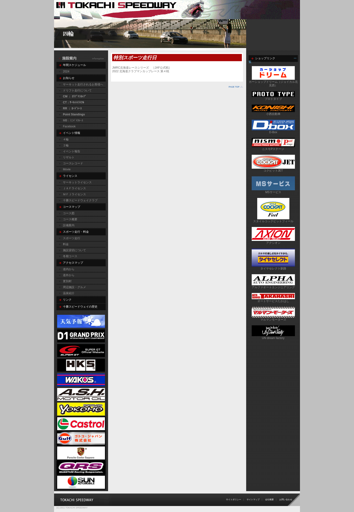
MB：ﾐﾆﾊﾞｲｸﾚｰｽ (73, 120)
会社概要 (269, 499)
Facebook (69, 126)
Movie (67, 169)
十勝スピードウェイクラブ (80, 200)
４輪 (66, 139)
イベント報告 (71, 151)
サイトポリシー (233, 499)
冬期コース (70, 256)
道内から (68, 269)
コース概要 (70, 219)
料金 (66, 244)
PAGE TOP (234, 87)
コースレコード (73, 163)
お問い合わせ (285, 499)
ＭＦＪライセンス (74, 194)
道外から (68, 275)
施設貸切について (74, 250)
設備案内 (68, 225)
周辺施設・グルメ (74, 287)
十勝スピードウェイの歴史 (80, 306)
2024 (66, 71)
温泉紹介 (68, 293)
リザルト (68, 157)
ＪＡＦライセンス (74, 188)
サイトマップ (253, 499)
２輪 (66, 145)
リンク (67, 299)
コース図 (68, 213)
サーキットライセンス (77, 182)
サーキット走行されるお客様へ (83, 84)
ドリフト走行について (77, 90)
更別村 (67, 281)
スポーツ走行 (71, 238)
